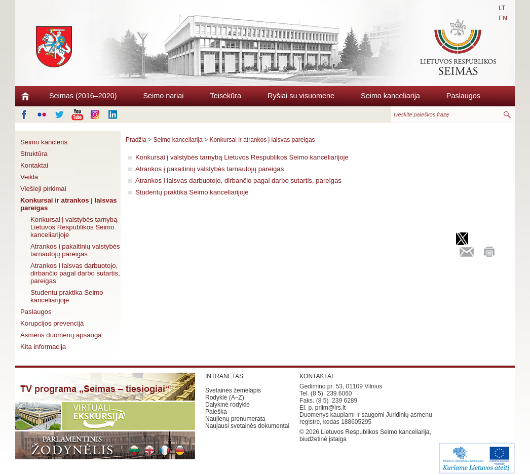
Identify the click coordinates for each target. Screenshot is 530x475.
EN (503, 18)
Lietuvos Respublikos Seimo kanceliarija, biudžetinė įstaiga (365, 435)
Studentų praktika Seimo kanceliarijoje (66, 296)
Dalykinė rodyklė (227, 404)
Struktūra (34, 153)
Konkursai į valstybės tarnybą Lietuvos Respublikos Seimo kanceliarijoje (74, 227)
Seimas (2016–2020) (83, 96)
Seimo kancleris (43, 142)
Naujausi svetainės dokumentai (247, 425)
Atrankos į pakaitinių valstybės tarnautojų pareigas (75, 250)
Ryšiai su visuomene (301, 96)
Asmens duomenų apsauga (61, 335)
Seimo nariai (163, 96)
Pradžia (136, 139)
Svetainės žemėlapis (233, 390)
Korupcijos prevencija (52, 323)
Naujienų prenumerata (235, 418)
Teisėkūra (226, 96)
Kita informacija (43, 346)
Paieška (216, 411)
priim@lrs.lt (330, 407)
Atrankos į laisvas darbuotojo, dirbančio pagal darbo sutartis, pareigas (75, 273)
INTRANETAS (224, 376)
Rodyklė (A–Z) (224, 397)
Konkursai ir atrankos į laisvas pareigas (68, 204)
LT (502, 8)
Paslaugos (463, 96)
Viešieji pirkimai (43, 188)
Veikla (29, 177)
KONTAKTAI (316, 376)
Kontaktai (34, 165)
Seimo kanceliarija (390, 96)
